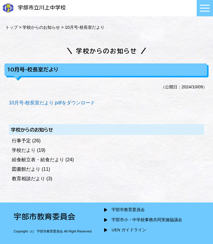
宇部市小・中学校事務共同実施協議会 (147, 220)
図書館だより (26, 169)
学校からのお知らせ (41, 27)
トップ (11, 27)
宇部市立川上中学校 (33, 7)
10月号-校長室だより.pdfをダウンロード (52, 102)
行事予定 (21, 140)
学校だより (24, 150)
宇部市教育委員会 (128, 210)
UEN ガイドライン (129, 230)
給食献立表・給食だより (38, 159)
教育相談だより (28, 178)
